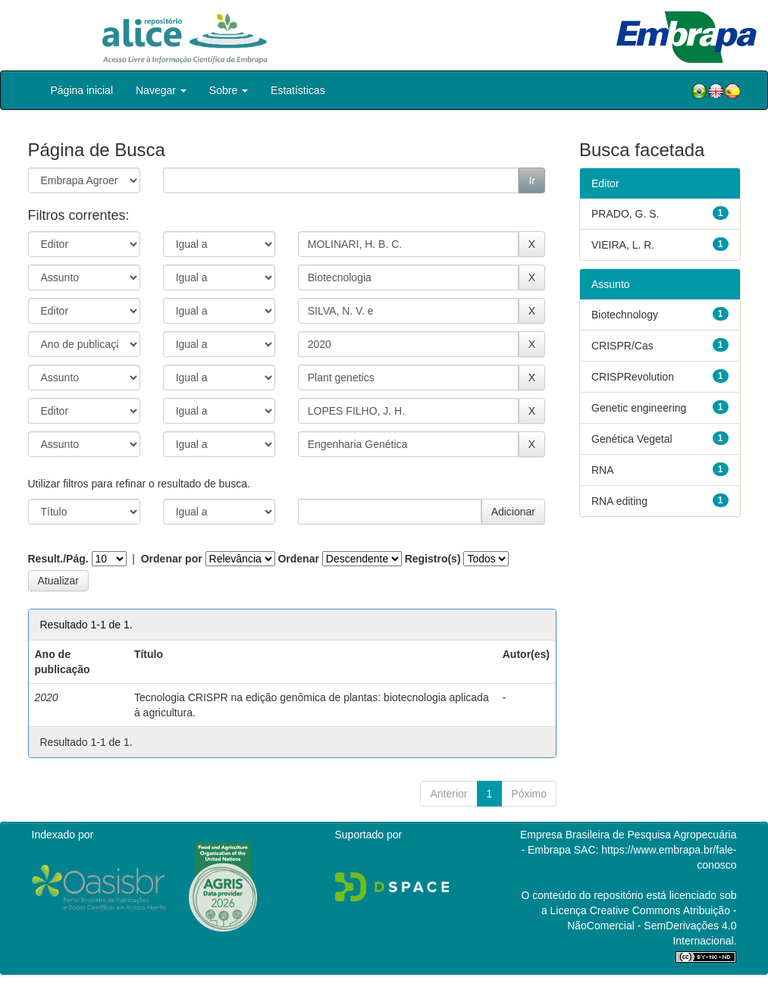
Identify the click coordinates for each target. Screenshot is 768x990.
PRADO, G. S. (625, 214)
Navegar (161, 90)
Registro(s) (433, 559)
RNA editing (619, 501)
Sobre (228, 90)
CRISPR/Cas (622, 346)
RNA (602, 470)
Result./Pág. (58, 559)
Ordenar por (171, 559)
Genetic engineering (638, 408)
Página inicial (82, 90)
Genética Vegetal (631, 439)
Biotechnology (624, 315)
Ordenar (297, 559)
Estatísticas (298, 90)
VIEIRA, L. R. (622, 245)
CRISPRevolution (632, 377)
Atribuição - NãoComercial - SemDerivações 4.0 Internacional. (651, 925)
